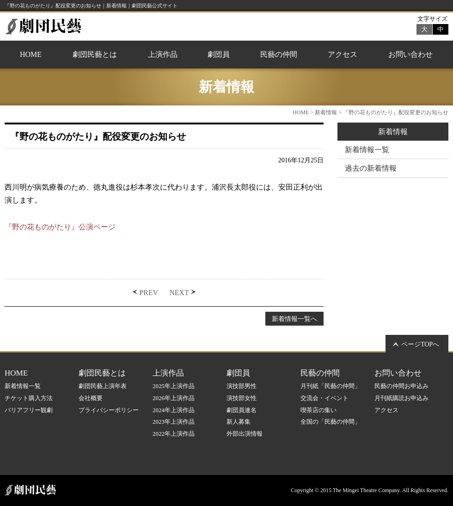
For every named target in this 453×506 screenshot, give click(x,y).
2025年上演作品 (174, 386)
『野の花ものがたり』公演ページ (60, 227)
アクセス (342, 54)
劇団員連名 (241, 410)
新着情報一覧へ (294, 318)
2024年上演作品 (174, 410)
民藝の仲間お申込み (401, 386)
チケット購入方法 (29, 398)
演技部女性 (241, 398)
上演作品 (163, 54)
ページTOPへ (420, 344)
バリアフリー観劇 (29, 410)
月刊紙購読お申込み (401, 398)
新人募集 (238, 421)
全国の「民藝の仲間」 (330, 421)
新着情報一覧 (367, 150)
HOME (31, 54)
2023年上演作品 (174, 421)
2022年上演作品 (174, 433)
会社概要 (91, 398)
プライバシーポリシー (109, 410)
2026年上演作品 (174, 398)
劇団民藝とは (95, 54)
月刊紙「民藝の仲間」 (330, 386)
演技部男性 (241, 386)
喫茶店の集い (318, 410)
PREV (148, 292)
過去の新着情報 (371, 168)
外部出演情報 (244, 433)
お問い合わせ (410, 54)
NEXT (179, 292)
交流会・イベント (324, 398)
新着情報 (326, 112)
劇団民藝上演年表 (103, 386)
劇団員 (219, 54)
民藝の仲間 (278, 54)
